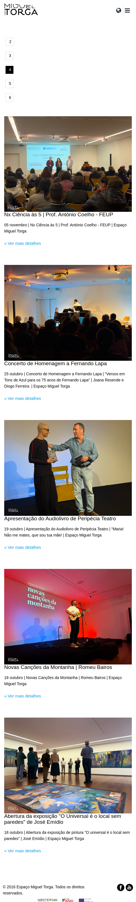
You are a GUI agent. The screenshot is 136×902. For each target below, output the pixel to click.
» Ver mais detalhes (22, 243)
